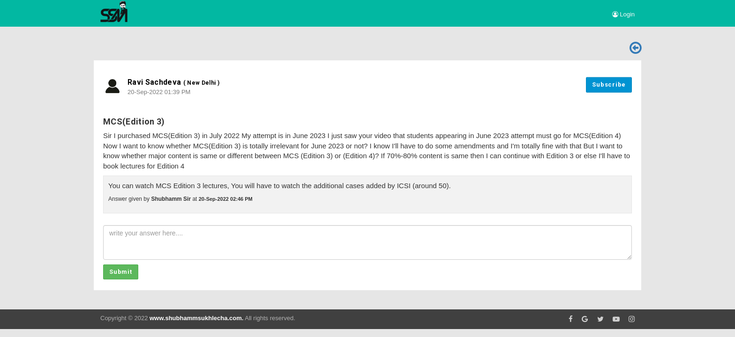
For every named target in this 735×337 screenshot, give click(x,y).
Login (623, 14)
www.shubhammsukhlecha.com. (196, 318)
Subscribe (609, 84)
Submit (120, 271)
